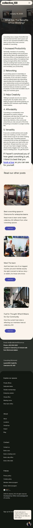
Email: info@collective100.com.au (14, 342)
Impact (5, 429)
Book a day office (8, 457)
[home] (10, 2)
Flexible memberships (10, 389)
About (5, 418)
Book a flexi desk (8, 460)
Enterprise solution (9, 393)
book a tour (9, 162)
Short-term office (8, 403)
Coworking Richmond (10, 360)
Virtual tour (7, 425)
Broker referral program (10, 486)
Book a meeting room (9, 454)
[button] (29, 3)
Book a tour (7, 450)
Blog (5, 432)
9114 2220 (14, 345)
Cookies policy (8, 479)
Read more (10, 228)
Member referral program (11, 482)
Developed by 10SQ (10, 496)
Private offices (7, 383)
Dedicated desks (8, 386)
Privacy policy (7, 475)
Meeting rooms (8, 400)
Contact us (7, 447)
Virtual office (7, 397)
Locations (6, 422)
